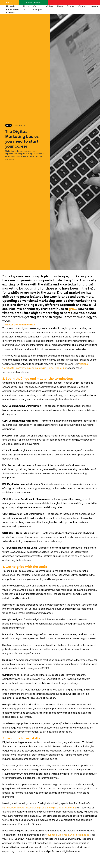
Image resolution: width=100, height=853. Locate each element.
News (60, 6)
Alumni (94, 6)
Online (49, 6)
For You (9, 2)
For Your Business (33, 2)
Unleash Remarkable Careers (12, 9)
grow (72, 309)
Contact (82, 6)
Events (70, 6)
